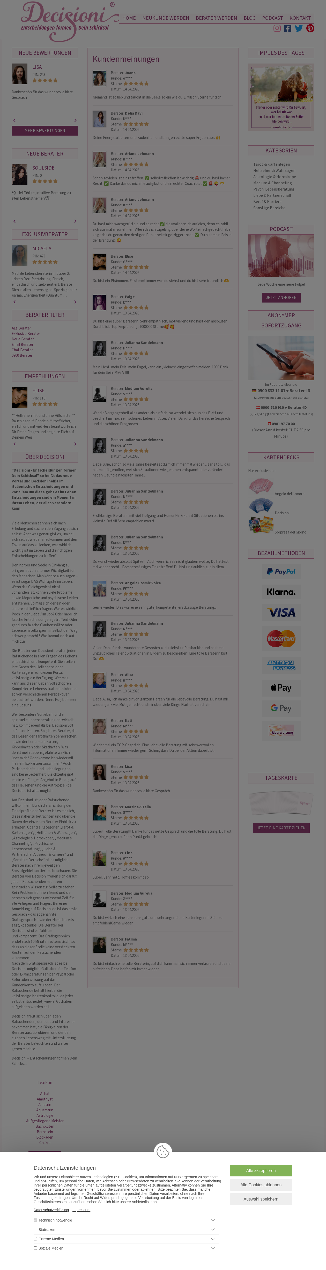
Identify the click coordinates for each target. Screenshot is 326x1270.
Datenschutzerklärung (51, 1210)
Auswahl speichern (261, 1199)
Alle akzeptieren (261, 1170)
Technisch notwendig (55, 1220)
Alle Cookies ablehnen (260, 1185)
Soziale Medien (51, 1248)
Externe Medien (51, 1239)
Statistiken (47, 1229)
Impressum (81, 1210)
